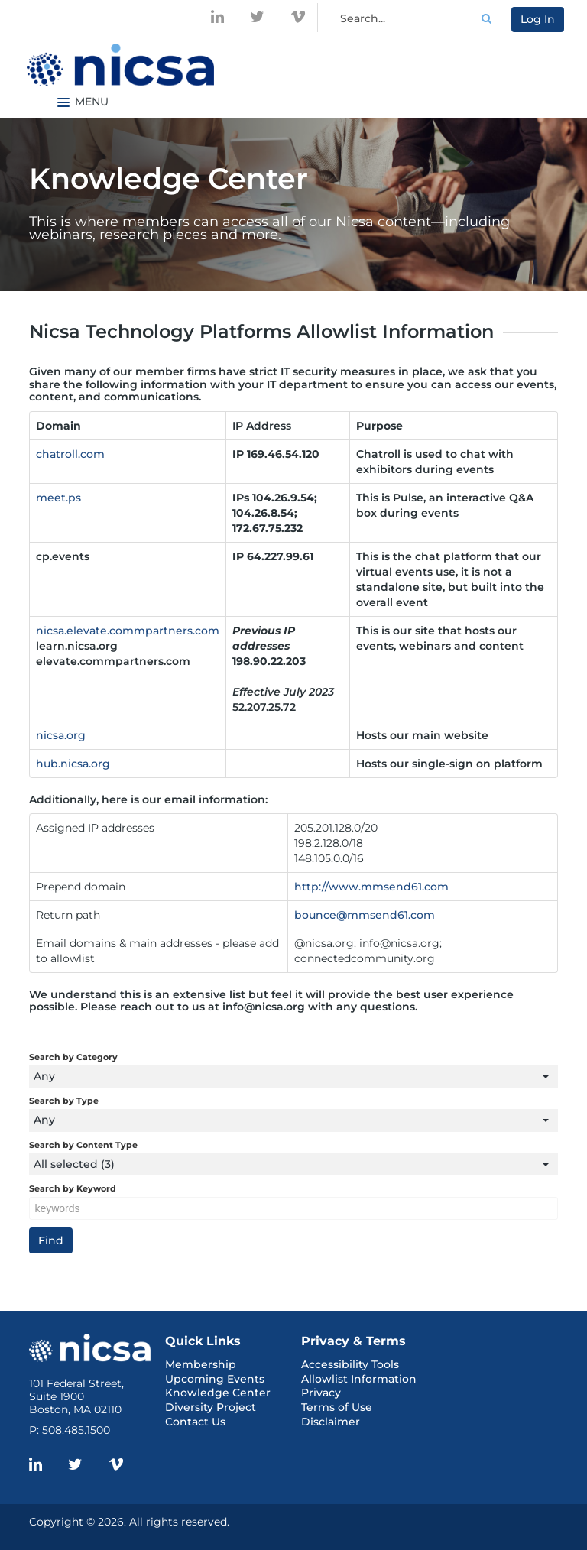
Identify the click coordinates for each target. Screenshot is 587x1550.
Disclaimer (330, 1421)
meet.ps (58, 497)
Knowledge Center (218, 1392)
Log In (538, 19)
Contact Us (195, 1421)
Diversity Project (210, 1407)
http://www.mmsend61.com (371, 886)
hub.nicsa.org (73, 763)
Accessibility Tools (350, 1364)
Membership (200, 1364)
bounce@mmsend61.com (364, 915)
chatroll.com (70, 454)
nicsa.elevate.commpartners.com (127, 630)
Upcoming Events (214, 1379)
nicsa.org (61, 735)
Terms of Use (336, 1407)
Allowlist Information (359, 1379)
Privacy (321, 1392)
